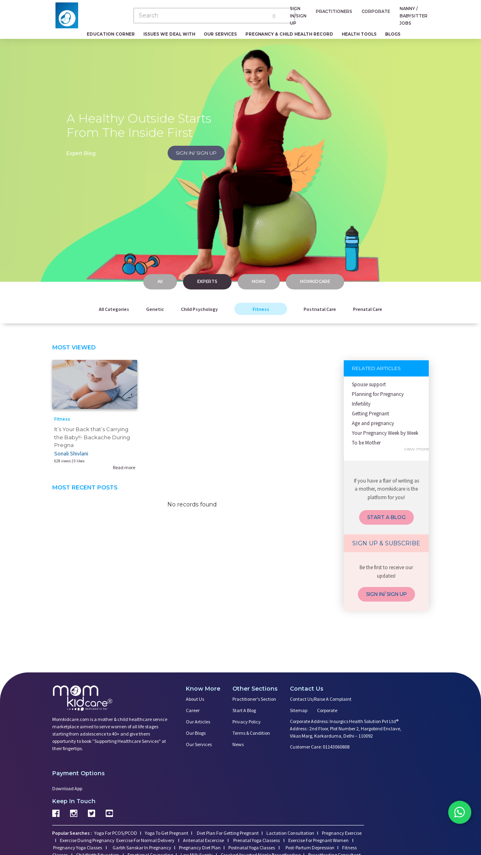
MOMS (259, 281)
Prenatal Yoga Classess (256, 840)
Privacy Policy (246, 722)
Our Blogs (196, 733)
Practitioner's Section (254, 699)
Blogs (392, 34)
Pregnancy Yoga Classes (78, 847)
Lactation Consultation (290, 833)
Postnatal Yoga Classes (252, 847)
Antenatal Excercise (204, 840)
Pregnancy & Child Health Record (289, 34)
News (238, 744)
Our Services (220, 34)
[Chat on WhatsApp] (457, 814)
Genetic (155, 309)
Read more (124, 467)
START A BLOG (386, 517)
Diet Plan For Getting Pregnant (227, 833)
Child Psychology (199, 309)
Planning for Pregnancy (378, 394)
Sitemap (298, 710)
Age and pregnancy (373, 423)
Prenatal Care (367, 309)
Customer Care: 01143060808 (319, 747)
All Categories (114, 309)
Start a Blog (244, 710)
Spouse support (369, 384)
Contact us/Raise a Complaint (320, 699)
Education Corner (111, 34)
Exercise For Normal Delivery (145, 840)
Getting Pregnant (370, 413)
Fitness (261, 309)
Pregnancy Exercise (342, 833)
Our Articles (198, 722)
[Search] (214, 15)
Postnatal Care (320, 309)
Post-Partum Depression (309, 847)
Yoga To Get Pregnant (166, 833)
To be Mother (366, 442)
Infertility (361, 403)
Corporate (327, 710)
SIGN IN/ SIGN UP (196, 153)
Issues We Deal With (169, 34)
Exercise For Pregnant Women (318, 840)
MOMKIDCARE (315, 281)
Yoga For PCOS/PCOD (115, 833)
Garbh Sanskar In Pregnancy (142, 847)
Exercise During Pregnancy (87, 840)
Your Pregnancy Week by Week (385, 433)
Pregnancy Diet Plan (200, 847)
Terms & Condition (251, 733)
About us (195, 699)
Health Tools (359, 34)
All (160, 281)
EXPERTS (207, 281)
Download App (67, 788)
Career (193, 710)
